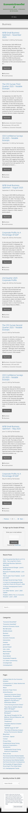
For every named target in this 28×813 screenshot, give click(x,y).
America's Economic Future (11, 626)
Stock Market (7, 656)
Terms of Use (7, 753)
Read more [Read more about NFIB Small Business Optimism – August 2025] (7, 217)
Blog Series (6, 734)
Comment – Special (8, 736)
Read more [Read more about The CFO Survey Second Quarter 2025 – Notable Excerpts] (7, 357)
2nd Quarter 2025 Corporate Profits (9, 279)
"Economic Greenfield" (9, 624)
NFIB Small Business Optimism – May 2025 (11, 427)
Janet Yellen (6, 644)
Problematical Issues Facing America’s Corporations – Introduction (11, 745)
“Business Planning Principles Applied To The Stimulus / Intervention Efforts (13, 700)
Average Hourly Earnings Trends (12, 580)
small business (8, 76)
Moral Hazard (7, 651)
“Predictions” (8, 721)
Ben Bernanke (7, 629)
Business (6, 73)
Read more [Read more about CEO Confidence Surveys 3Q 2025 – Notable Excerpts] (7, 169)
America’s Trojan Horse (10, 690)
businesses (7, 125)
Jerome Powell (7, 647)
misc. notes (6, 649)
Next (22, 519)
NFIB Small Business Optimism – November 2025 (11, 34)
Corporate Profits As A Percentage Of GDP (11, 233)
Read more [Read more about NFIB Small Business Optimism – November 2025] (7, 68)
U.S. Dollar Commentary (10, 660)
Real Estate (6, 654)
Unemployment (7, 665)
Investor (5, 642)
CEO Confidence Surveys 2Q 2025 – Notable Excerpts (12, 377)
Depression (6, 635)
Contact (5, 739)
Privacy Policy (7, 741)
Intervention (6, 640)
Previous (5, 519)
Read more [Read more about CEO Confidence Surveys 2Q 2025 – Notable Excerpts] (7, 410)
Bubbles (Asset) (7, 631)
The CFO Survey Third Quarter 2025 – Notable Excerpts (12, 86)
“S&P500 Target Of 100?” (11, 728)
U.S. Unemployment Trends (11, 768)
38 (18, 519)
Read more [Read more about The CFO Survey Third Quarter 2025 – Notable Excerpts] (7, 117)
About (5, 687)
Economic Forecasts (16, 123)
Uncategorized (7, 663)
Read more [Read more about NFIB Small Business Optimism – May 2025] (7, 458)
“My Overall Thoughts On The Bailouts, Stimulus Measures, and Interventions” (14, 717)
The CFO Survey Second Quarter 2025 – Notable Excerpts (12, 327)
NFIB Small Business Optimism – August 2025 (12, 186)
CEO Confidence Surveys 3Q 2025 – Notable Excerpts (12, 138)
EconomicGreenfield (14, 5)
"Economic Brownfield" (10, 622)
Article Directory (8, 692)
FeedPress (18, 545)
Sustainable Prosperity (9, 658)
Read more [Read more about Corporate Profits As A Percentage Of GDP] (7, 262)
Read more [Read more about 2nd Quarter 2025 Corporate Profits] (7, 309)
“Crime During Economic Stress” (13, 704)
